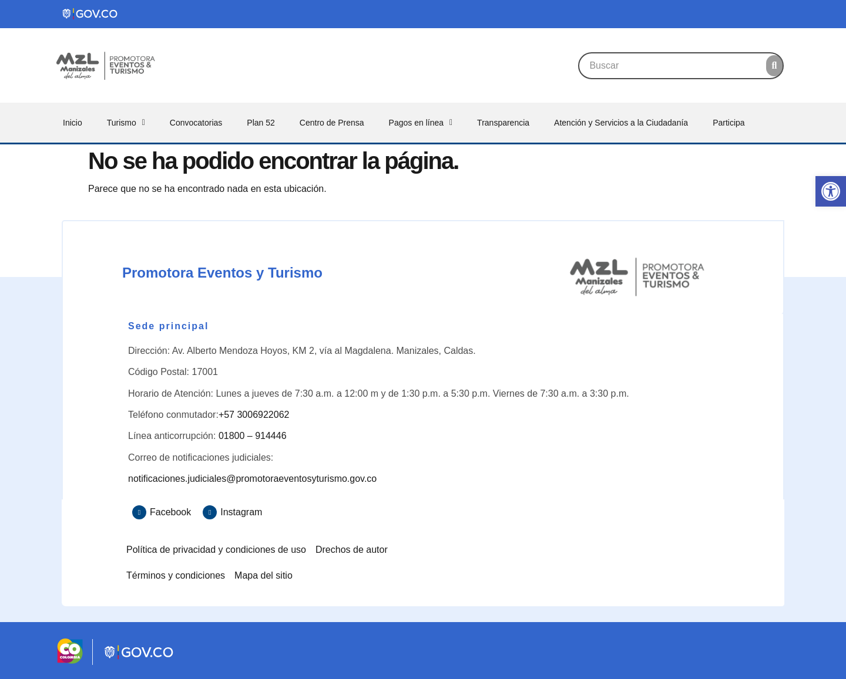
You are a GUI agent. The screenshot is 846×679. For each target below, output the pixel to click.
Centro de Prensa (332, 122)
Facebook (170, 512)
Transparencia (503, 122)
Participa (728, 122)
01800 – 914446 (253, 436)
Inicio (72, 122)
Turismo (126, 123)
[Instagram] (210, 512)
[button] (830, 191)
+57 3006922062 (254, 415)
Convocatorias (196, 122)
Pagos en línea (421, 123)
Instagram (241, 512)
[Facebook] (139, 512)
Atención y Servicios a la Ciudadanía (621, 122)
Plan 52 (260, 122)
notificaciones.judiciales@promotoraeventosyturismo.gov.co (252, 479)
